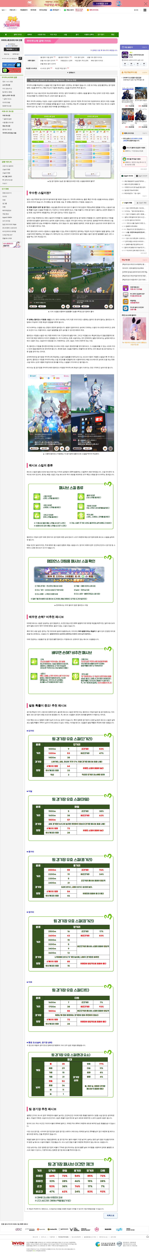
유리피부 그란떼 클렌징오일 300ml (133, 268)
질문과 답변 (6, 119)
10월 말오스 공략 (66, 60)
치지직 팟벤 (6, 102)
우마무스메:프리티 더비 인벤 (11, 40)
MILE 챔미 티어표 (97, 60)
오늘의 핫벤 (6, 169)
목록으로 (110, 1215)
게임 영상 (5, 214)
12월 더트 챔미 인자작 (49, 60)
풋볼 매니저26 (7, 238)
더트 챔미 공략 (79, 57)
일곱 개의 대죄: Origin (9, 224)
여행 (3, 207)
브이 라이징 (6, 221)
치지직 (4, 196)
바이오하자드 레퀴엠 (9, 231)
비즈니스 (43, 1237)
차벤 (3, 200)
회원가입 (6, 54)
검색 (20, 58)
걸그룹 (4, 203)
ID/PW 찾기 (16, 54)
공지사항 (113, 1237)
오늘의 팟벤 (6, 173)
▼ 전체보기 (71, 72)
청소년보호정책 (76, 1237)
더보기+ (144, 47)
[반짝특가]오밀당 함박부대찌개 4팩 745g (134, 272)
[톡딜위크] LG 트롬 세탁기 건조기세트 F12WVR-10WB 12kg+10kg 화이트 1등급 (134, 280)
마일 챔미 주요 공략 (81, 60)
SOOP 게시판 (6, 106)
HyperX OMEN (7, 217)
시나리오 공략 (46, 68)
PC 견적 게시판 (7, 180)
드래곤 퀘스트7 (7, 235)
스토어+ (144, 72)
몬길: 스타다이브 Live (136, 55)
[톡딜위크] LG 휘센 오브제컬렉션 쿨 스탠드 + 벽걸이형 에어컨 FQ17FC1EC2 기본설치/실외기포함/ (134, 264)
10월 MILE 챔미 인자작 (48, 64)
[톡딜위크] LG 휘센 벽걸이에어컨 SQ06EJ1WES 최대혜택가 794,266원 (134, 276)
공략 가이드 (6, 99)
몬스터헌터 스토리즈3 (9, 228)
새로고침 (143, 169)
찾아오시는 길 (103, 1237)
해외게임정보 (6, 210)
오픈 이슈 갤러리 (7, 166)
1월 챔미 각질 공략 (47, 57)
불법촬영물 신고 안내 (90, 1237)
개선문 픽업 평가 (62, 68)
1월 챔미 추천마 (65, 57)
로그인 (136, 10)
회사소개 (35, 1237)
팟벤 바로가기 (7, 193)
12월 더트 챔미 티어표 (94, 57)
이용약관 (52, 1237)
